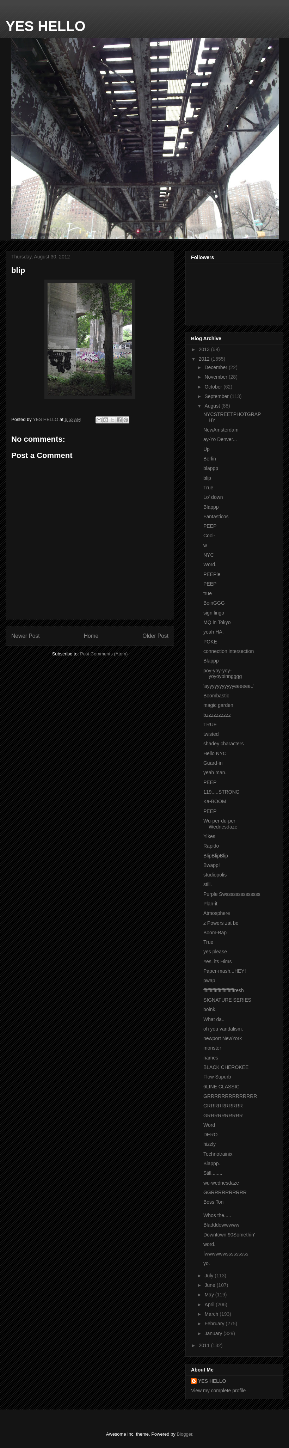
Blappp (211, 507)
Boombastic (216, 695)
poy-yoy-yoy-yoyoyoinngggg (222, 673)
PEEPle (211, 574)
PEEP (209, 526)
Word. (209, 564)
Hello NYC (214, 753)
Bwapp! (211, 865)
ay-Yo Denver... (220, 439)
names (210, 1058)
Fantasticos (216, 516)
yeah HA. (213, 632)
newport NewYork (222, 1038)
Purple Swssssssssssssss (231, 894)
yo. (206, 1263)
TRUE (210, 724)
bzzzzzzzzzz (217, 715)
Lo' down (213, 497)
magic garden (218, 705)
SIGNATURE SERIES (227, 1000)
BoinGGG (214, 603)
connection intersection (228, 651)
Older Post (155, 636)
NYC (208, 555)
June (210, 1285)
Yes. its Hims (217, 961)
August (212, 406)
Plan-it (210, 903)
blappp (210, 468)
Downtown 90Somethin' (229, 1235)
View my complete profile (218, 1390)
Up (206, 449)
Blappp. (211, 1163)
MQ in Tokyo (217, 622)
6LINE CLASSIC (221, 1086)
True (208, 487)
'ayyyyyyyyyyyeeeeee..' (228, 686)
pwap (209, 980)
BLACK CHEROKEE (225, 1067)
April (210, 1304)
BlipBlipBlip (215, 856)
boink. (209, 1009)
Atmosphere (216, 913)
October (213, 387)
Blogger (184, 1434)
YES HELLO (46, 26)
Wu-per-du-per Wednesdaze (220, 824)
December (216, 367)
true (207, 593)
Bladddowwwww (221, 1225)
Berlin (209, 459)
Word (209, 1125)
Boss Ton (213, 1202)
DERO (210, 1134)
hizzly (209, 1144)
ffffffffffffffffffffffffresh (223, 990)
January (213, 1333)
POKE (210, 641)
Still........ (212, 1173)
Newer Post (25, 636)
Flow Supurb (217, 1077)
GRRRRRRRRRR (223, 1105)
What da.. (214, 1019)
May (209, 1294)
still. (207, 884)
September (217, 396)
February (215, 1323)
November (216, 377)
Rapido (211, 846)
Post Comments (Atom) (104, 653)
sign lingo (213, 613)
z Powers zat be (221, 923)
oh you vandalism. (223, 1029)
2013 (205, 349)
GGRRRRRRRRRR (225, 1192)
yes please (215, 951)
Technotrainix (218, 1154)
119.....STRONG (221, 792)
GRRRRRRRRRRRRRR (230, 1096)
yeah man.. (215, 772)
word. (209, 1244)
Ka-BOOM (214, 801)
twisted (211, 734)
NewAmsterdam (221, 430)
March (212, 1314)
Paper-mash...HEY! (224, 971)
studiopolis (215, 875)
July (209, 1275)
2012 (205, 359)
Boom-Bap (215, 932)
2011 (205, 1345)
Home (91, 636)
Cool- (209, 535)
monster (212, 1048)
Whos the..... (217, 1215)
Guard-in (212, 763)
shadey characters (223, 743)
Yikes (209, 836)
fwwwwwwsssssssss (225, 1254)
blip (207, 478)
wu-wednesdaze (221, 1183)
